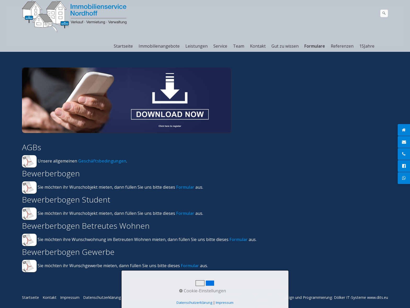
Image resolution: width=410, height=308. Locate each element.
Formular (185, 187)
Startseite (123, 46)
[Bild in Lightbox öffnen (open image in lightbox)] (126, 100)
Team (238, 46)
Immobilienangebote (159, 46)
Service (220, 46)
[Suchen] (384, 13)
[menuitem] (123, 46)
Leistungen (196, 46)
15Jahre (366, 46)
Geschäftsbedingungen (102, 161)
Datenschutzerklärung (102, 297)
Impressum (69, 297)
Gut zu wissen (285, 46)
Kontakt (258, 46)
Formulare (314, 46)
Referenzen (342, 46)
